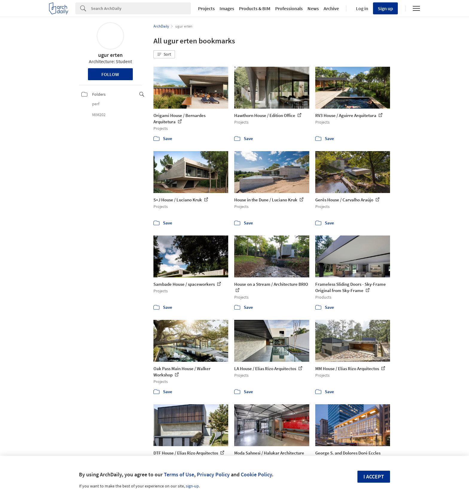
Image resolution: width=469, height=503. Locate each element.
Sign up (385, 8)
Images (227, 8)
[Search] (141, 8)
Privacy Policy (213, 474)
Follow (110, 74)
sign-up (192, 486)
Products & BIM (254, 8)
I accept (373, 476)
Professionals (289, 8)
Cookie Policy (256, 474)
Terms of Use (179, 474)
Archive (331, 8)
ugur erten (110, 54)
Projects (206, 8)
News (313, 8)
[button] (164, 54)
